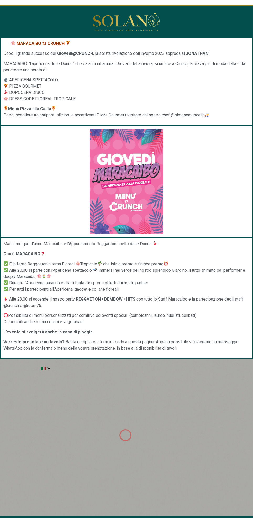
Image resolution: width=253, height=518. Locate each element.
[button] (119, 230)
